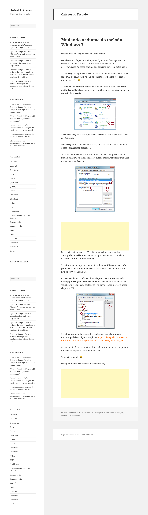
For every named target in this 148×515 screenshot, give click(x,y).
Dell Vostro (14, 170)
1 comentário (77, 415)
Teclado (13, 234)
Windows (64, 415)
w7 (122, 413)
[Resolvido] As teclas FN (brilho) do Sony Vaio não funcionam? (22, 118)
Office (12, 203)
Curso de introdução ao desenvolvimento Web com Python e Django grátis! (21, 45)
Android (13, 166)
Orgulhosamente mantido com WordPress (77, 435)
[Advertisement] (95, 236)
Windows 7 (14, 247)
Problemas (14, 211)
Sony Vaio (14, 230)
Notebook (14, 199)
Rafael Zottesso (21, 10)
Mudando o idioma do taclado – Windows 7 (93, 42)
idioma (106, 413)
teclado (117, 413)
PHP (12, 207)
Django (13, 178)
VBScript (13, 238)
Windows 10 (15, 243)
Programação (15, 222)
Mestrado (14, 195)
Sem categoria (16, 226)
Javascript (14, 182)
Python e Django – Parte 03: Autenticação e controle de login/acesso (21, 63)
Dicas (12, 174)
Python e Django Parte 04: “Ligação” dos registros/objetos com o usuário (22, 54)
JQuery (13, 186)
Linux (12, 191)
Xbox (12, 251)
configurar (99, 413)
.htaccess (13, 162)
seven (112, 413)
